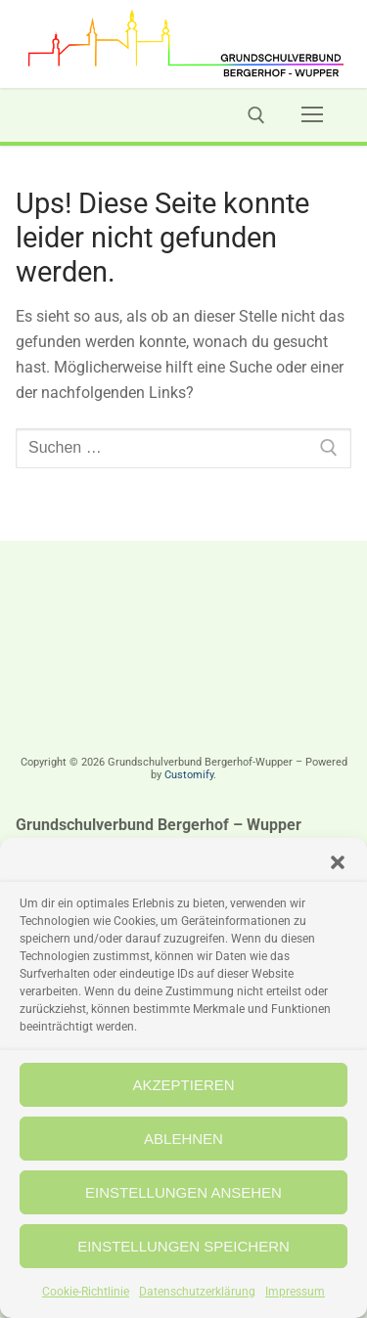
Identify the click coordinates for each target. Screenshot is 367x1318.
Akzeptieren (183, 1084)
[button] (337, 862)
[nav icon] (312, 115)
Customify (188, 775)
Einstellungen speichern (183, 1246)
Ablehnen (183, 1138)
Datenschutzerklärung (197, 1291)
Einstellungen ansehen (183, 1192)
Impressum (295, 1291)
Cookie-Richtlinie (85, 1291)
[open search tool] (256, 115)
